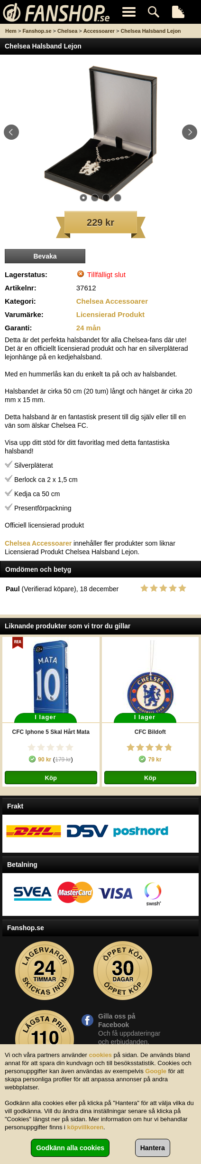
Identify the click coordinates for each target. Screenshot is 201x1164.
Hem (11, 31)
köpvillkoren (85, 1127)
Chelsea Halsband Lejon (150, 31)
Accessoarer (99, 31)
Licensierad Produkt (110, 314)
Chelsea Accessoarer (112, 301)
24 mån (88, 328)
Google (155, 1071)
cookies (100, 1054)
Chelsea (67, 31)
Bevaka (44, 256)
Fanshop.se (36, 31)
